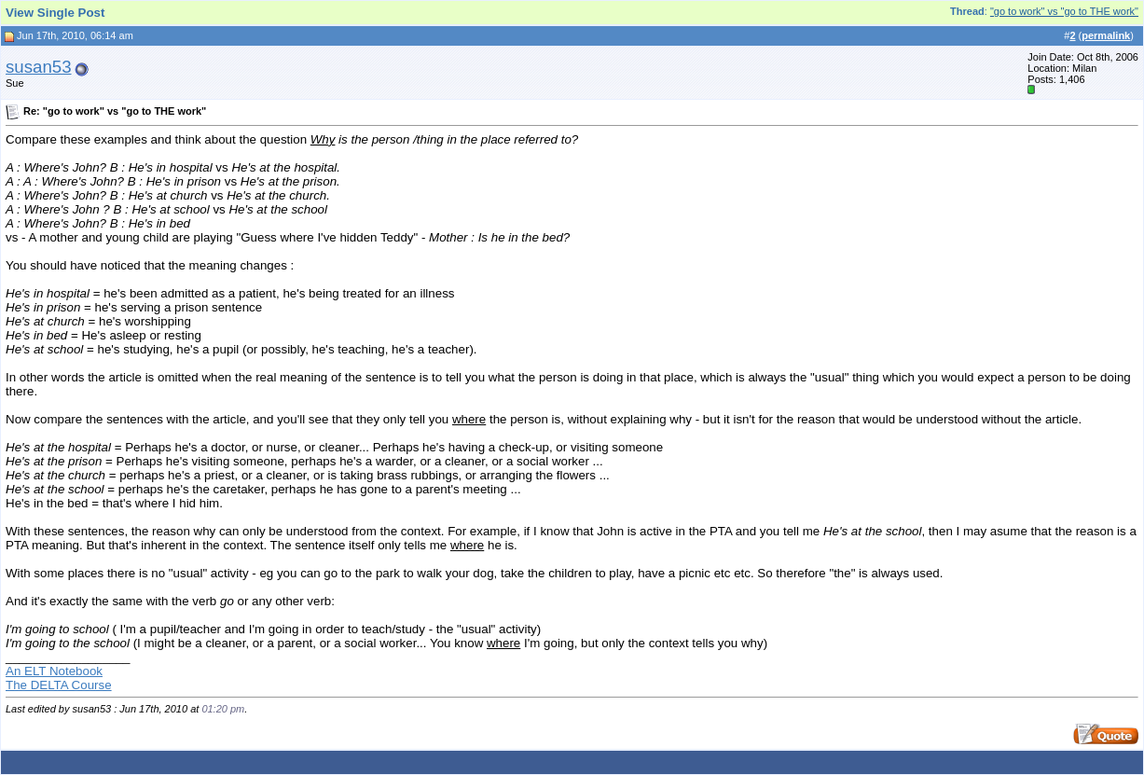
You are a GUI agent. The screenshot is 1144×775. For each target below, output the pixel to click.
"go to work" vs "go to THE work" (1064, 11)
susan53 (39, 66)
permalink (1106, 35)
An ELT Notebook (54, 671)
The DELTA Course (59, 685)
